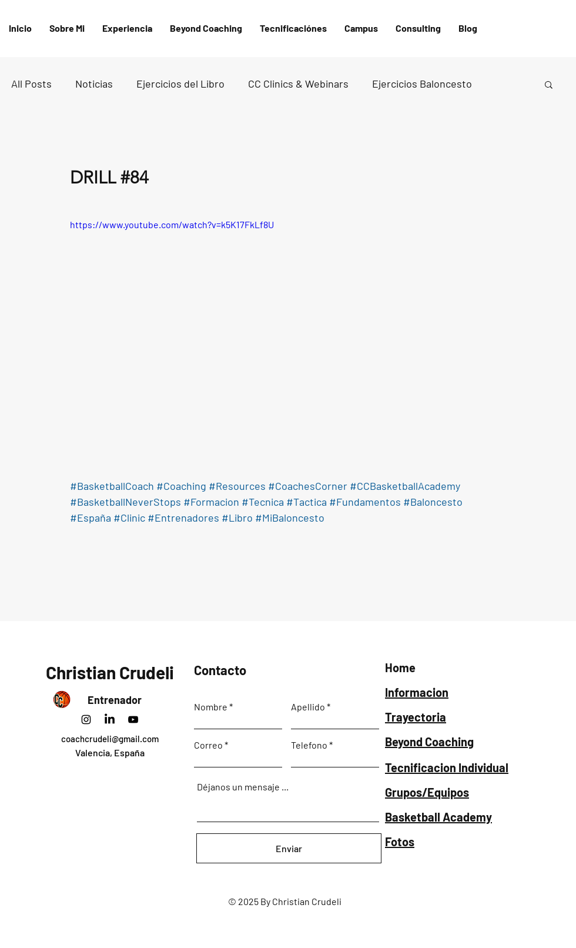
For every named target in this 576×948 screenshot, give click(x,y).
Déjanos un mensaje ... (243, 787)
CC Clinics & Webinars (298, 83)
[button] (293, 28)
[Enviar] (288, 848)
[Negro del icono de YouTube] (133, 719)
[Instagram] (86, 719)
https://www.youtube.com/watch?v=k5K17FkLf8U (172, 224)
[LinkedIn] (109, 719)
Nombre (210, 707)
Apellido (308, 707)
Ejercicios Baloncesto (422, 83)
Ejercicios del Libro (180, 83)
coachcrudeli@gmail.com (110, 738)
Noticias (94, 83)
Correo (208, 745)
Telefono (309, 745)
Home (400, 667)
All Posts (31, 83)
